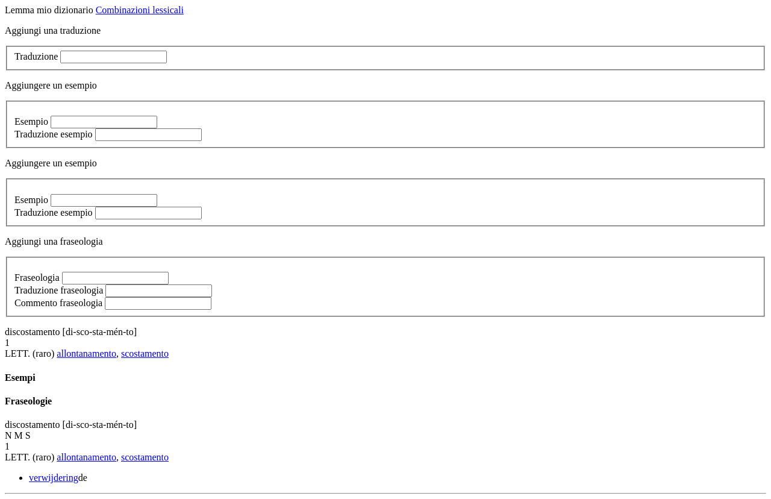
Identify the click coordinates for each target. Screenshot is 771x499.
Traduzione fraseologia (58, 290)
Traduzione (36, 56)
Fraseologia (37, 277)
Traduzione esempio (53, 134)
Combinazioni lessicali (140, 10)
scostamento (145, 353)
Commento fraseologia (58, 303)
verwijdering (53, 477)
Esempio (31, 121)
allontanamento (86, 353)
